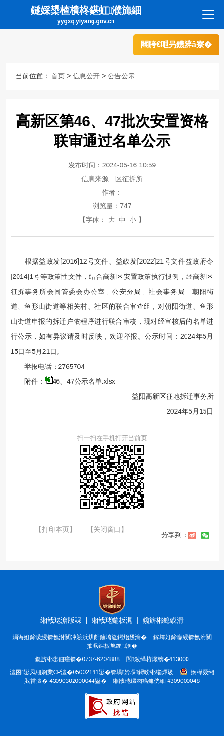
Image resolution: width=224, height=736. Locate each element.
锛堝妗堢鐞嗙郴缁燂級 (142, 672)
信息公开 (86, 76)
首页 (58, 76)
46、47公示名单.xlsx (84, 381)
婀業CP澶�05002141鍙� (76, 672)
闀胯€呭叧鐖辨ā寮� (176, 44)
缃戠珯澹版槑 (60, 620)
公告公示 (121, 76)
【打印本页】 (55, 529)
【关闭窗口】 (107, 529)
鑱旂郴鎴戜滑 (163, 620)
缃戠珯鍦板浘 (112, 620)
